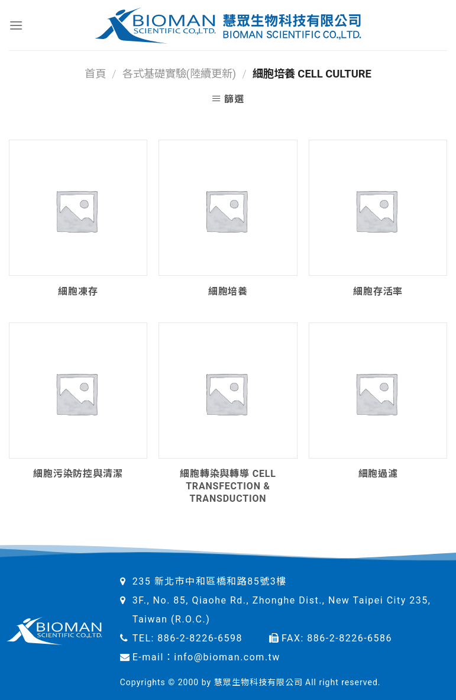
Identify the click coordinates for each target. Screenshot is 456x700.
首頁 (95, 73)
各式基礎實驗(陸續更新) (179, 73)
